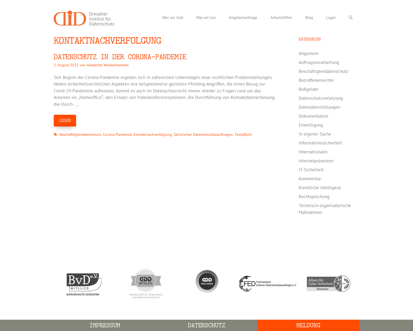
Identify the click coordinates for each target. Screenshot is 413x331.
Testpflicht (243, 134)
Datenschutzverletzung (321, 98)
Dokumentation (313, 116)
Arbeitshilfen (281, 18)
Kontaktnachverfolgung (153, 134)
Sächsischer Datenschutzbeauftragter (203, 134)
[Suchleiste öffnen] (350, 18)
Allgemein (308, 53)
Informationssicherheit (320, 143)
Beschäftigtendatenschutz (80, 134)
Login (331, 18)
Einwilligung (311, 125)
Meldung (308, 325)
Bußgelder (309, 89)
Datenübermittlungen (319, 107)
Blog (309, 18)
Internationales (313, 152)
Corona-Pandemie (117, 134)
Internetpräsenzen (316, 161)
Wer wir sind (172, 18)
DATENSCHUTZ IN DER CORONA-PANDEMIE (120, 57)
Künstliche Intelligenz (320, 187)
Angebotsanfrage (243, 18)
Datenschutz (206, 325)
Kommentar (310, 179)
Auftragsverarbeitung (319, 62)
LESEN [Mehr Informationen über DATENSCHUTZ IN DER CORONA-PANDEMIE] (65, 120)
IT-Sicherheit (311, 170)
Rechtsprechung (314, 196)
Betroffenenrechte (316, 80)
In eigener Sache (315, 134)
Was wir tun (206, 18)
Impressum (104, 325)
